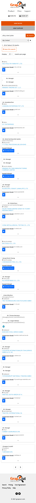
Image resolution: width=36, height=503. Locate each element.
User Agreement (20, 485)
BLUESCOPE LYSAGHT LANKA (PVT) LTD (15, 188)
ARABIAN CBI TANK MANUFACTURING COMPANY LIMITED (14, 169)
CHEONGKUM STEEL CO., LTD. (12, 262)
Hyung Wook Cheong (8, 258)
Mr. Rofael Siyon (12, 203)
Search (30, 35)
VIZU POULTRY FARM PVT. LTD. (12, 63)
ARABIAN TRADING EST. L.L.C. (11, 87)
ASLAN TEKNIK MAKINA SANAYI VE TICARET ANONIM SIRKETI (16, 209)
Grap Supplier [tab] (18, 28)
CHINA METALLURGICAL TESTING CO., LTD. (16, 225)
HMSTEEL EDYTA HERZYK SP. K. (12, 394)
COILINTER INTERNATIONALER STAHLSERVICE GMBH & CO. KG (17, 351)
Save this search (9, 49)
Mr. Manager (10, 78)
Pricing (10, 485)
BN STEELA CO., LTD (8, 243)
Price (19, 11)
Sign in (12, 16)
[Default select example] (11, 54)
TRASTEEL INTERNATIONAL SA (12, 413)
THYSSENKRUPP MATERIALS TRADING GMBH (16, 376)
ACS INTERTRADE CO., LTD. (11, 280)
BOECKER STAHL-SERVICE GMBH (12, 332)
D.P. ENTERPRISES (8, 124)
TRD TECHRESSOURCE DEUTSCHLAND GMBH (16, 301)
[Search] (13, 35)
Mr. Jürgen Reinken (13, 321)
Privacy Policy (6, 488)
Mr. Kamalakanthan (8, 102)
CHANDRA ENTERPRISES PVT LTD (13, 106)
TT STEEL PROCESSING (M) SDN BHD (14, 144)
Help (14, 488)
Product (11, 11)
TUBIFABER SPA (7, 452)
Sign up (23, 16)
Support (27, 11)
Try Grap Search (9, 150)
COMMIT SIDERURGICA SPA (11, 432)
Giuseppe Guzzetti (7, 446)
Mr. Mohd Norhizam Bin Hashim (11, 139)
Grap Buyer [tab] (18, 23)
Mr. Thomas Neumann (13, 315)
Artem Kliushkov (8, 295)
